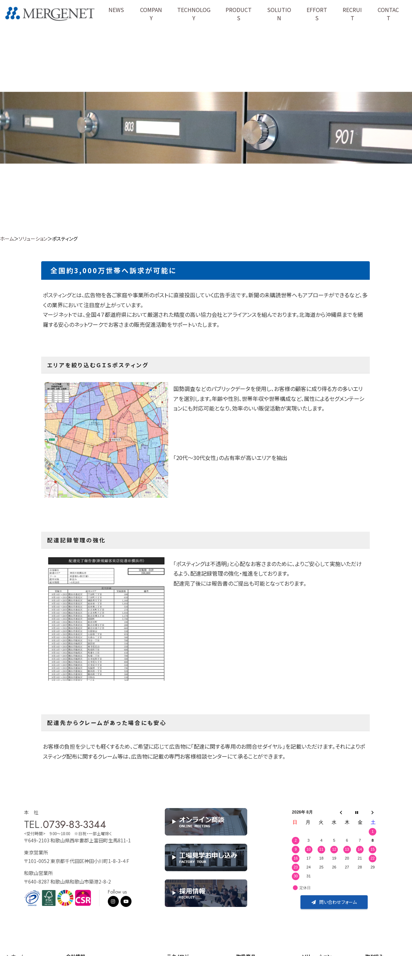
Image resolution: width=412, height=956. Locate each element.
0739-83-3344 (74, 824)
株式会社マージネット (50, 14)
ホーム (7, 238)
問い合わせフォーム (334, 902)
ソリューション (33, 238)
